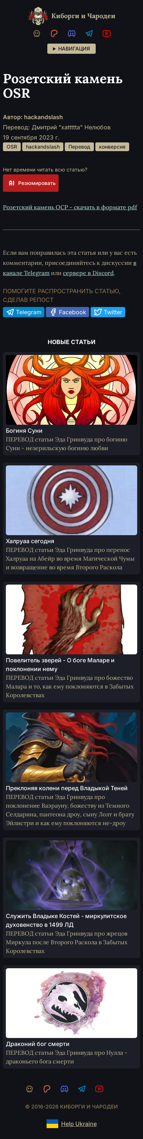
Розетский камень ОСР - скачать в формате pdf (70, 207)
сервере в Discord (88, 272)
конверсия (112, 147)
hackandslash (42, 147)
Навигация (74, 48)
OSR (12, 147)
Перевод (79, 147)
